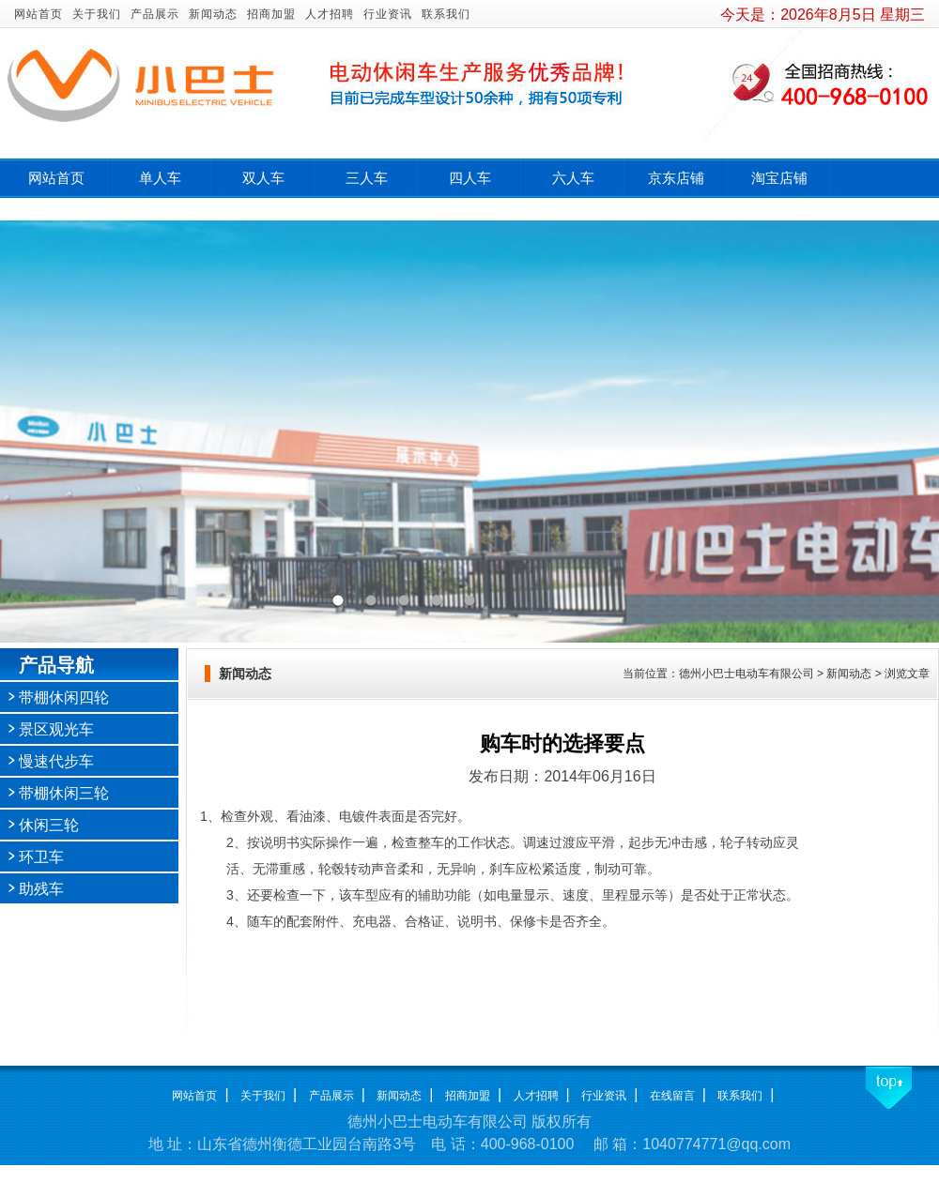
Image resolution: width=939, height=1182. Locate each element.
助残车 (41, 889)
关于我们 (96, 14)
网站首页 (38, 14)
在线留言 (672, 1095)
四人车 (470, 178)
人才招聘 (329, 14)
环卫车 (41, 857)
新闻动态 (213, 14)
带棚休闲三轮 (64, 793)
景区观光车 (56, 729)
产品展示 (155, 14)
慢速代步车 (56, 761)
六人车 (573, 178)
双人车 (263, 178)
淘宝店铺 (779, 178)
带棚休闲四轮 (64, 697)
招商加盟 (271, 14)
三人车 (367, 178)
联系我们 (446, 14)
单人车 (160, 178)
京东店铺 (676, 178)
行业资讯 (387, 14)
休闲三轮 (49, 825)
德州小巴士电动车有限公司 (746, 673)
